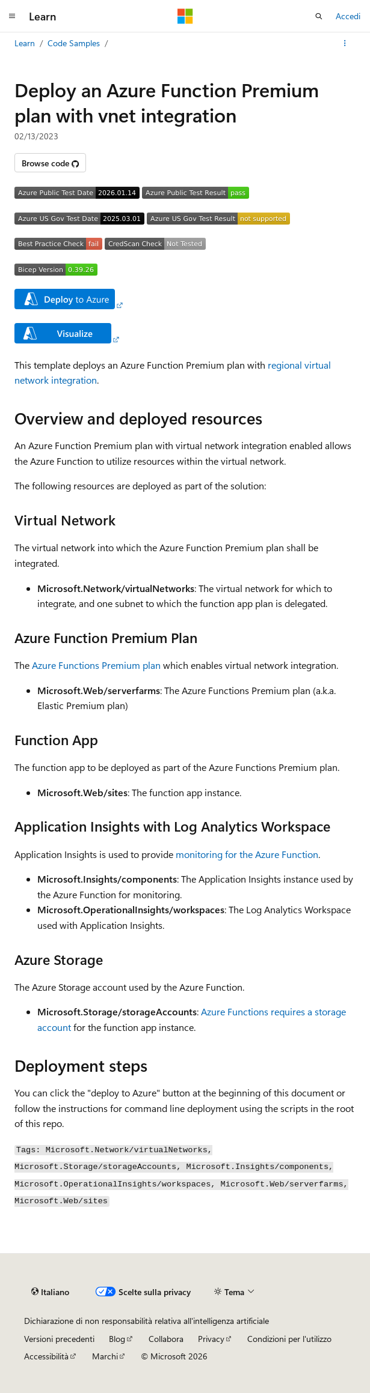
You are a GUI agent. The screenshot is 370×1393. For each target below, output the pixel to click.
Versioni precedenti (59, 1338)
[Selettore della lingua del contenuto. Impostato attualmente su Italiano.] (50, 1292)
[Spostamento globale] (12, 16)
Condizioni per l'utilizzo (289, 1338)
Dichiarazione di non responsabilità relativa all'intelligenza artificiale (146, 1320)
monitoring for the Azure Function (247, 854)
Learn (24, 43)
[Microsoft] (185, 16)
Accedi (348, 16)
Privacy (211, 1338)
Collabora (166, 1338)
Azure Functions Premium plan (96, 665)
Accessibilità (46, 1356)
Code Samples (74, 43)
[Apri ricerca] (319, 16)
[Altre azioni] (345, 43)
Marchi (105, 1356)
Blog (117, 1338)
